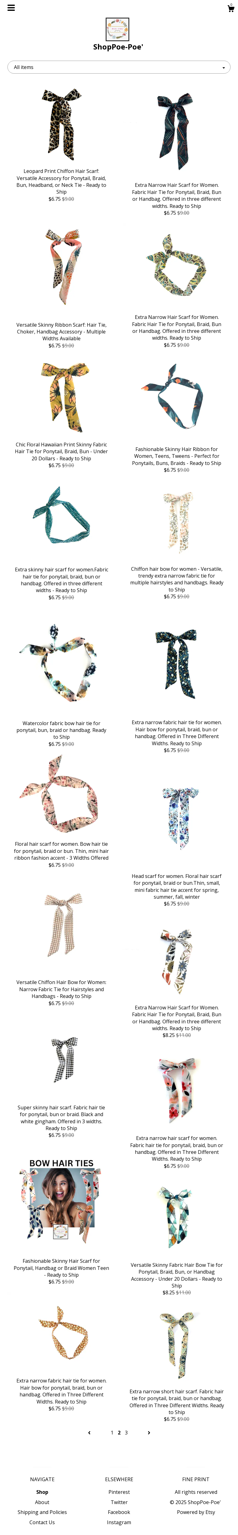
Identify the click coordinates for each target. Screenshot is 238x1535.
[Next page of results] (149, 1432)
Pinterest (119, 1492)
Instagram (119, 1522)
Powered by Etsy (196, 1512)
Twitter (119, 1502)
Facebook (119, 1512)
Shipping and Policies (42, 1512)
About (42, 1502)
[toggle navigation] (11, 8)
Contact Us (42, 1522)
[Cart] (230, 9)
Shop (42, 1492)
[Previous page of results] (90, 1432)
